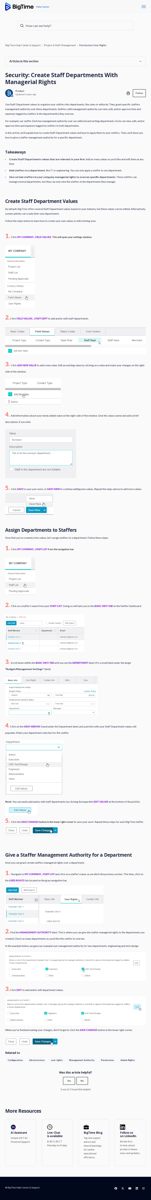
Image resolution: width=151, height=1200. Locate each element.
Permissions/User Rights (92, 45)
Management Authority (81, 1060)
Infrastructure (37, 1060)
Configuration (15, 1060)
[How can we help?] (75, 25)
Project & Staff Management (60, 45)
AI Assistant (19, 1132)
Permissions (107, 1060)
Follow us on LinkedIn (128, 1134)
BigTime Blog (93, 1132)
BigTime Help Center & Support (23, 45)
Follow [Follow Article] (139, 93)
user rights (57, 1060)
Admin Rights (127, 1060)
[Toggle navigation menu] (143, 6)
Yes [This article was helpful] (69, 1080)
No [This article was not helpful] (82, 1080)
